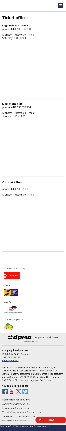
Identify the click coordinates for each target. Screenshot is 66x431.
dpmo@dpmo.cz (10, 360)
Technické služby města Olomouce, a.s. (21, 412)
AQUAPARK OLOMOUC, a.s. (16, 403)
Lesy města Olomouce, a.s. (15, 408)
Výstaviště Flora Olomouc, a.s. (17, 420)
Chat (51, 420)
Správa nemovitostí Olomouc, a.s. (19, 416)
